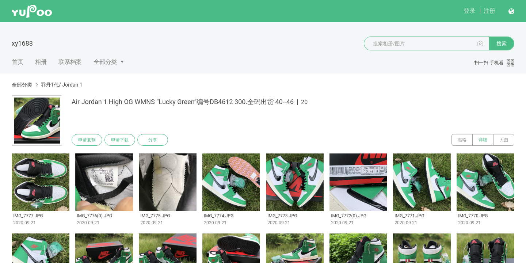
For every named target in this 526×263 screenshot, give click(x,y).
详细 (483, 139)
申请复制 (87, 139)
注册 (489, 10)
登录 (469, 10)
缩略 (462, 139)
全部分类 (105, 61)
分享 (152, 139)
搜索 (501, 43)
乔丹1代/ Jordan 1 (61, 85)
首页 (17, 61)
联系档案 (70, 61)
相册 (41, 61)
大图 (503, 139)
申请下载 (120, 139)
